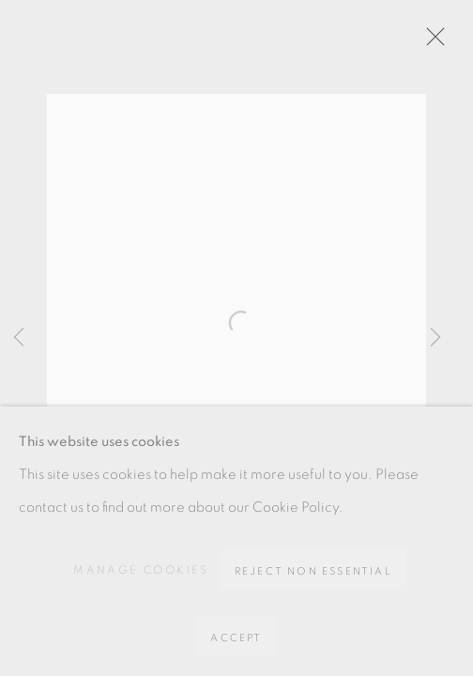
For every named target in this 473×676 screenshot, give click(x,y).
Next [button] (435, 338)
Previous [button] (19, 338)
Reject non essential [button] (313, 571)
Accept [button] (236, 638)
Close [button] (431, 42)
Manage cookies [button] (141, 570)
